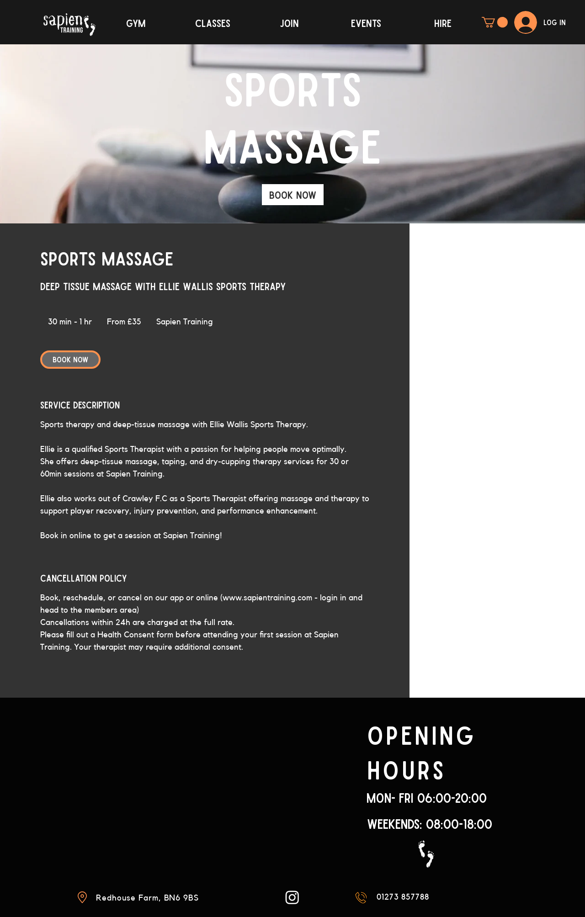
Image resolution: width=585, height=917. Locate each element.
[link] (293, 194)
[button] (495, 22)
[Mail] (361, 897)
